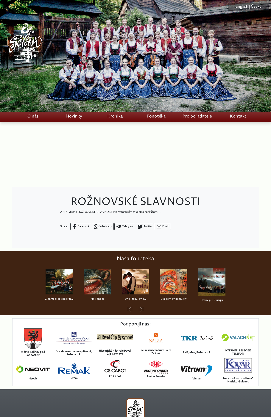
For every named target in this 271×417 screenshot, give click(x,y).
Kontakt (238, 116)
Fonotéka (156, 116)
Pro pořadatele (197, 116)
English (242, 6)
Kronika (115, 116)
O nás (33, 116)
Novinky (74, 116)
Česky (256, 6)
